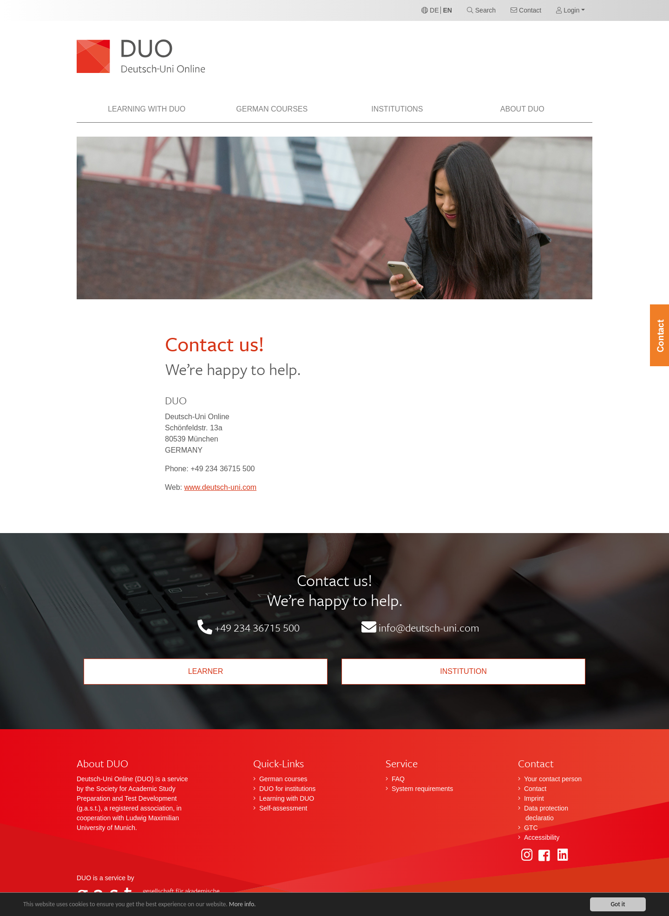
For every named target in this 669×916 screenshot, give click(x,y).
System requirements (422, 788)
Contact (535, 788)
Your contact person (553, 779)
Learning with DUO (286, 798)
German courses (283, 779)
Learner (205, 671)
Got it (617, 904)
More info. (243, 904)
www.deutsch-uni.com (220, 487)
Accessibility (541, 837)
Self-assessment (283, 808)
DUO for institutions (287, 788)
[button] (570, 10)
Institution (463, 671)
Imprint (534, 798)
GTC (531, 827)
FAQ (398, 779)
